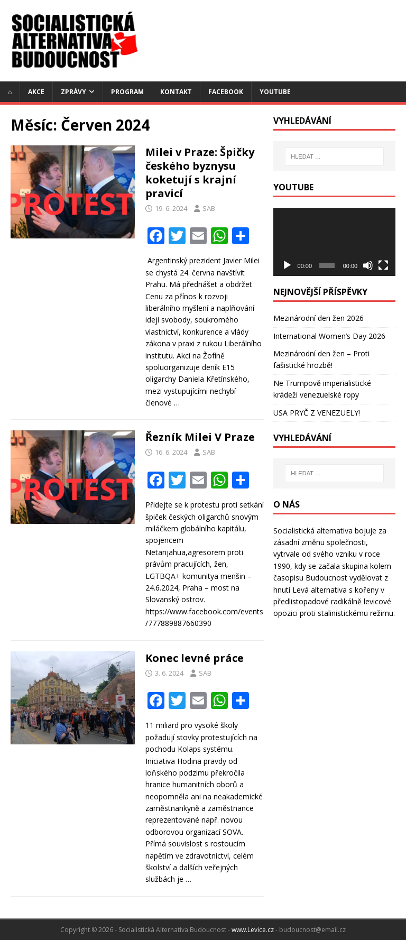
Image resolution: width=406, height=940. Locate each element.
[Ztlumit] (368, 265)
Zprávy (73, 91)
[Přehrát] (287, 265)
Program (127, 91)
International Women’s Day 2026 (329, 336)
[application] (334, 242)
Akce (36, 91)
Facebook (225, 91)
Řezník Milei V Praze (200, 437)
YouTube (275, 91)
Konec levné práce (194, 658)
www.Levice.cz (253, 929)
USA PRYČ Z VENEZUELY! (316, 413)
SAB (208, 208)
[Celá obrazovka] (383, 265)
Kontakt (176, 91)
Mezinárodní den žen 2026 (318, 318)
